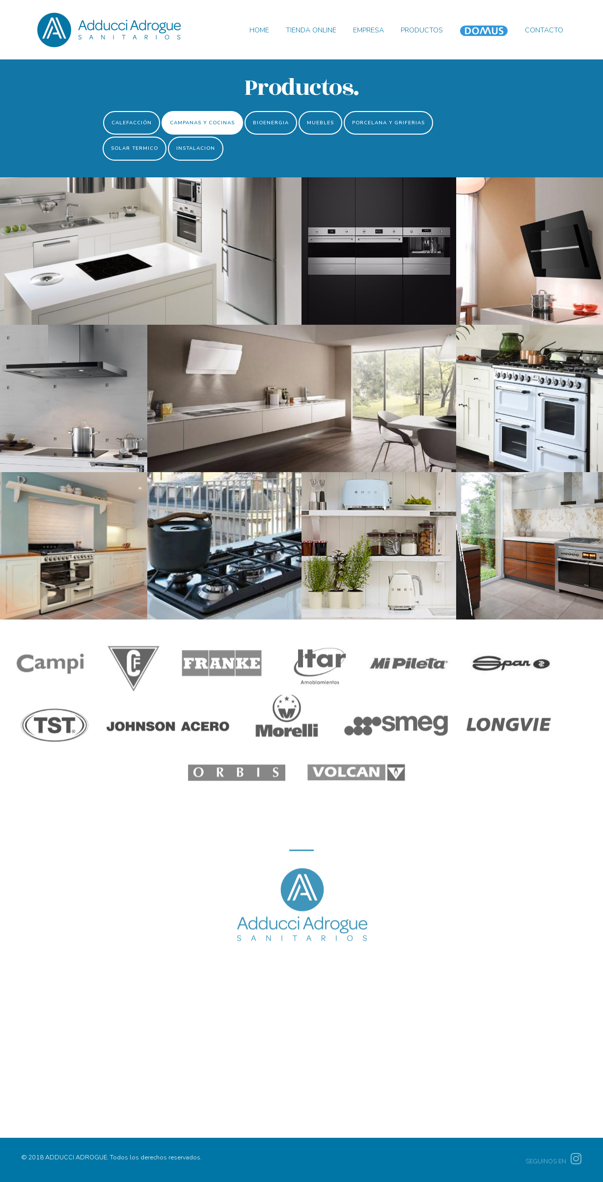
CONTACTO (544, 30)
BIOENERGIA (271, 122)
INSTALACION (195, 148)
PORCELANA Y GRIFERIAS (388, 122)
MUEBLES (320, 122)
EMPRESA (368, 30)
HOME (259, 30)
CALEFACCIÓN (131, 122)
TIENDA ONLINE (311, 30)
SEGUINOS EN (553, 1161)
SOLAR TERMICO (134, 148)
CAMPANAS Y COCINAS (202, 122)
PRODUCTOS (422, 30)
